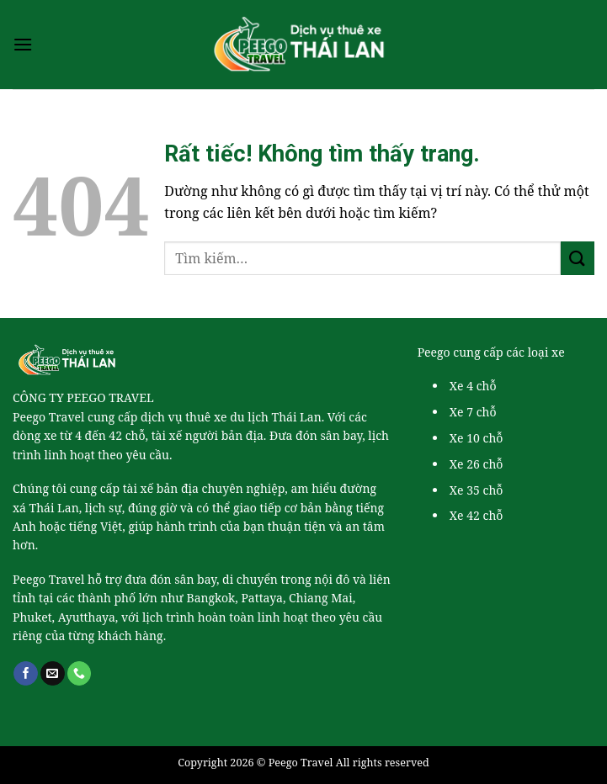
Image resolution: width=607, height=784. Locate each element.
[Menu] (23, 44)
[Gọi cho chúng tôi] (79, 673)
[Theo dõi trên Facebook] (25, 673)
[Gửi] (577, 257)
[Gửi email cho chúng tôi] (52, 673)
